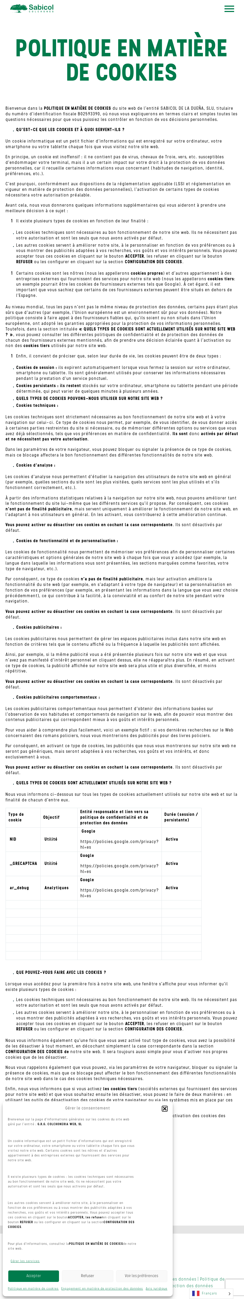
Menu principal (229, 9)
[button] (164, 1108)
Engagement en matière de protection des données (102, 1288)
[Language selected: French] (211, 1294)
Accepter (33, 1276)
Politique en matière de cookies (33, 1288)
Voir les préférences (141, 1276)
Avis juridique (156, 1288)
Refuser (87, 1276)
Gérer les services (25, 1261)
